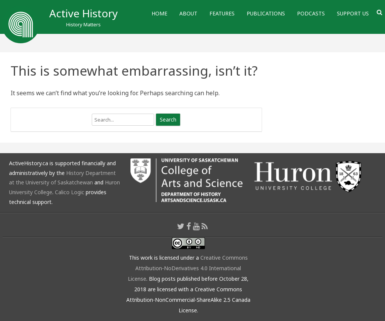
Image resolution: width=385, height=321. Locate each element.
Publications (266, 13)
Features (222, 13)
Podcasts (311, 13)
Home (159, 13)
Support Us (353, 13)
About (188, 13)
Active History (83, 13)
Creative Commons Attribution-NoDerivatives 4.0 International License (188, 268)
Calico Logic (69, 192)
